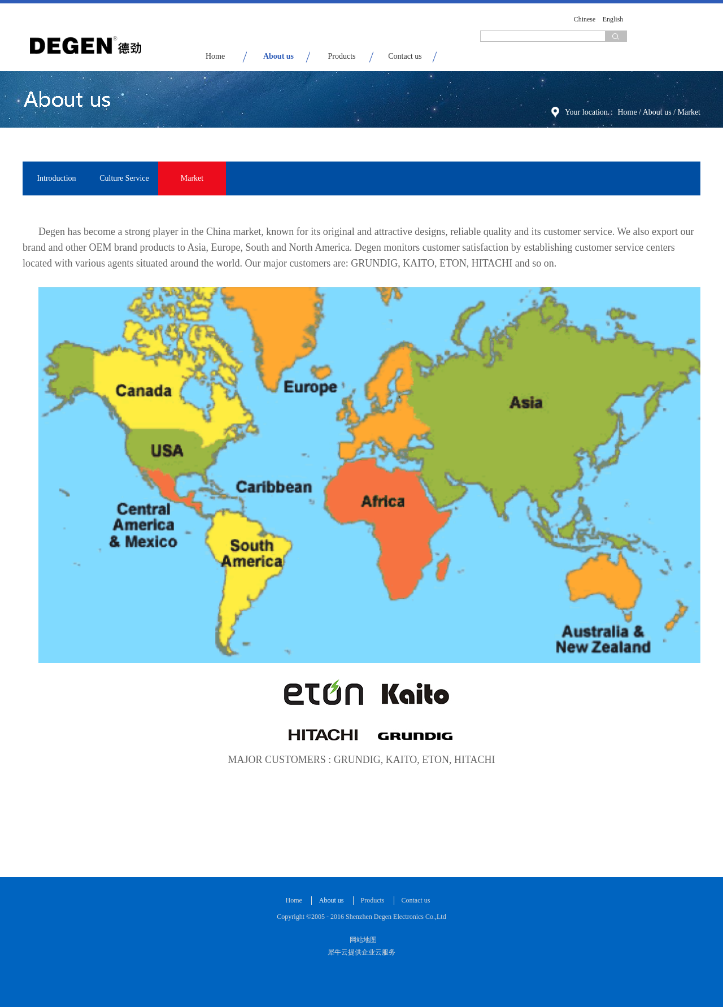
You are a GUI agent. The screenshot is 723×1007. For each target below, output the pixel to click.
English (613, 19)
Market (689, 112)
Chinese (585, 19)
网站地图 (361, 940)
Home (215, 56)
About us (657, 112)
